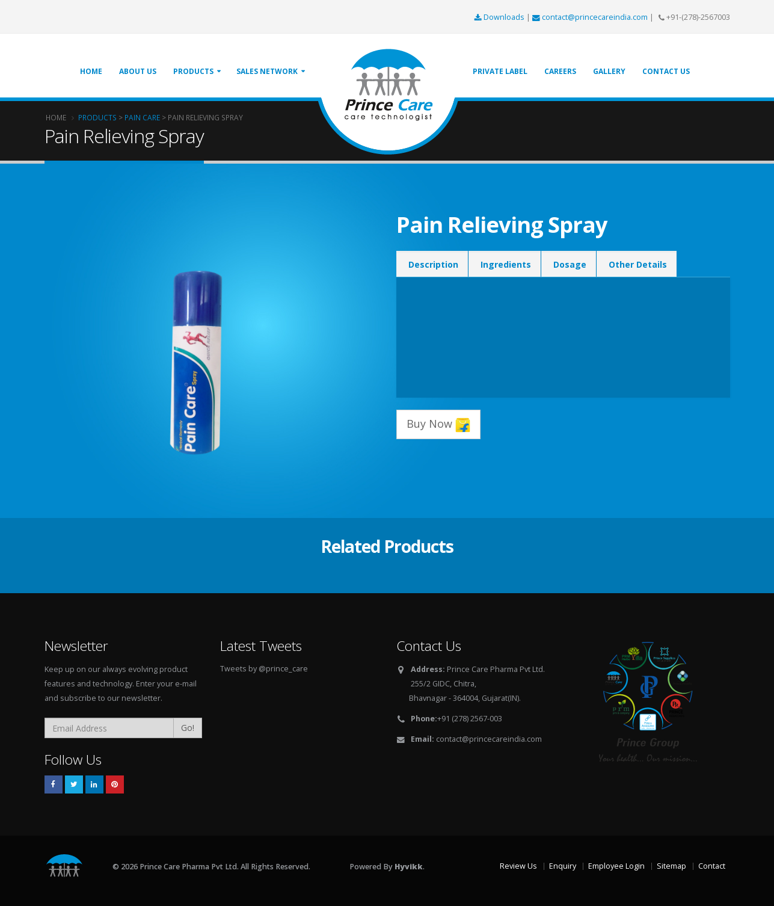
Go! (187, 727)
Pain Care (142, 117)
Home (91, 71)
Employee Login (616, 866)
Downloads (500, 17)
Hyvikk (409, 866)
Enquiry (562, 866)
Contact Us (666, 71)
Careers (560, 71)
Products (193, 71)
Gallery (609, 71)
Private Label (500, 71)
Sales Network (267, 71)
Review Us (518, 866)
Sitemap (671, 866)
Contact (711, 866)
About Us (137, 71)
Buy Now (438, 424)
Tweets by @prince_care (264, 669)
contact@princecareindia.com (591, 17)
